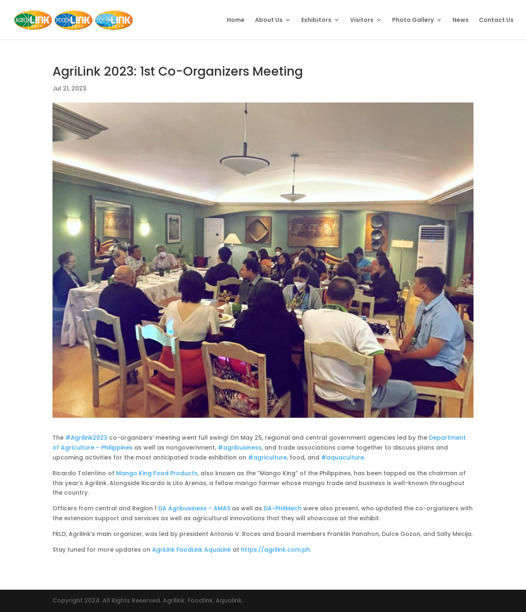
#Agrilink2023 (86, 437)
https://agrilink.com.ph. (276, 549)
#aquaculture (342, 457)
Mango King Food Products (157, 473)
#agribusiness (240, 447)
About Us (269, 20)
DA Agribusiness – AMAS (194, 508)
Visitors (362, 20)
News (460, 20)
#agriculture (267, 457)
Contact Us (496, 20)
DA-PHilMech (283, 508)
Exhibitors (316, 20)
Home (236, 20)
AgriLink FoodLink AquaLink (191, 549)
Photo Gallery (413, 20)
